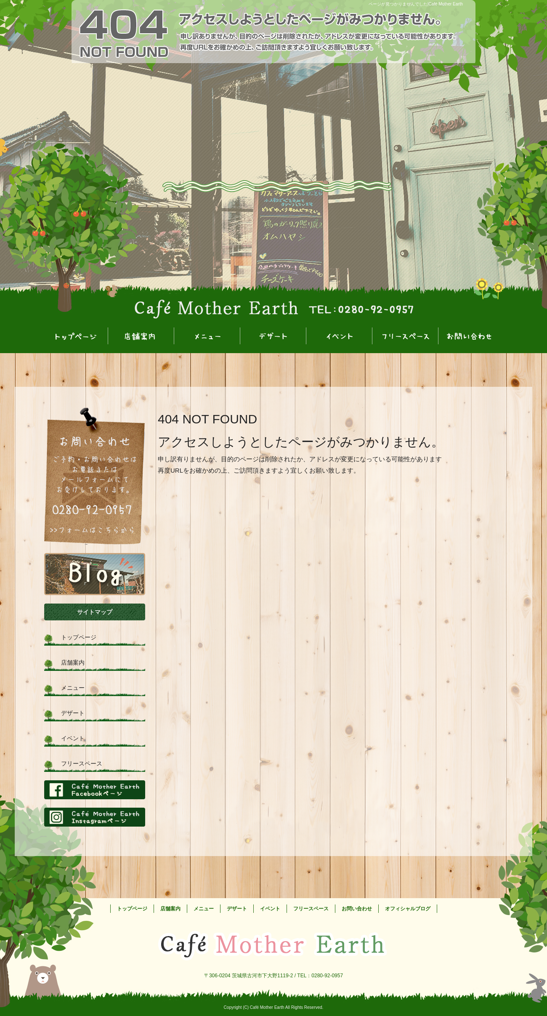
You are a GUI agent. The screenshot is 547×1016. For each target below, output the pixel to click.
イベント (339, 337)
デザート (273, 337)
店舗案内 (141, 337)
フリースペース (405, 337)
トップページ (75, 337)
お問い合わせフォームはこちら (94, 476)
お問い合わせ (471, 337)
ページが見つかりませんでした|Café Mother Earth (416, 4)
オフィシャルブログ (94, 574)
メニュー (207, 337)
